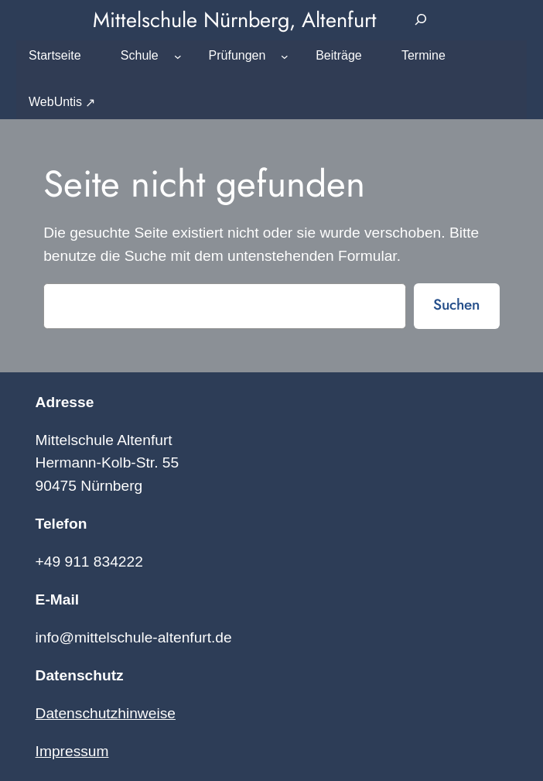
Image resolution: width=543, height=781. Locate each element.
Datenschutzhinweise (106, 713)
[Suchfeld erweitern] (421, 20)
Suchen (456, 304)
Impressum (72, 751)
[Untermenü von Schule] (178, 56)
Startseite (55, 55)
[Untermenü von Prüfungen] (285, 56)
